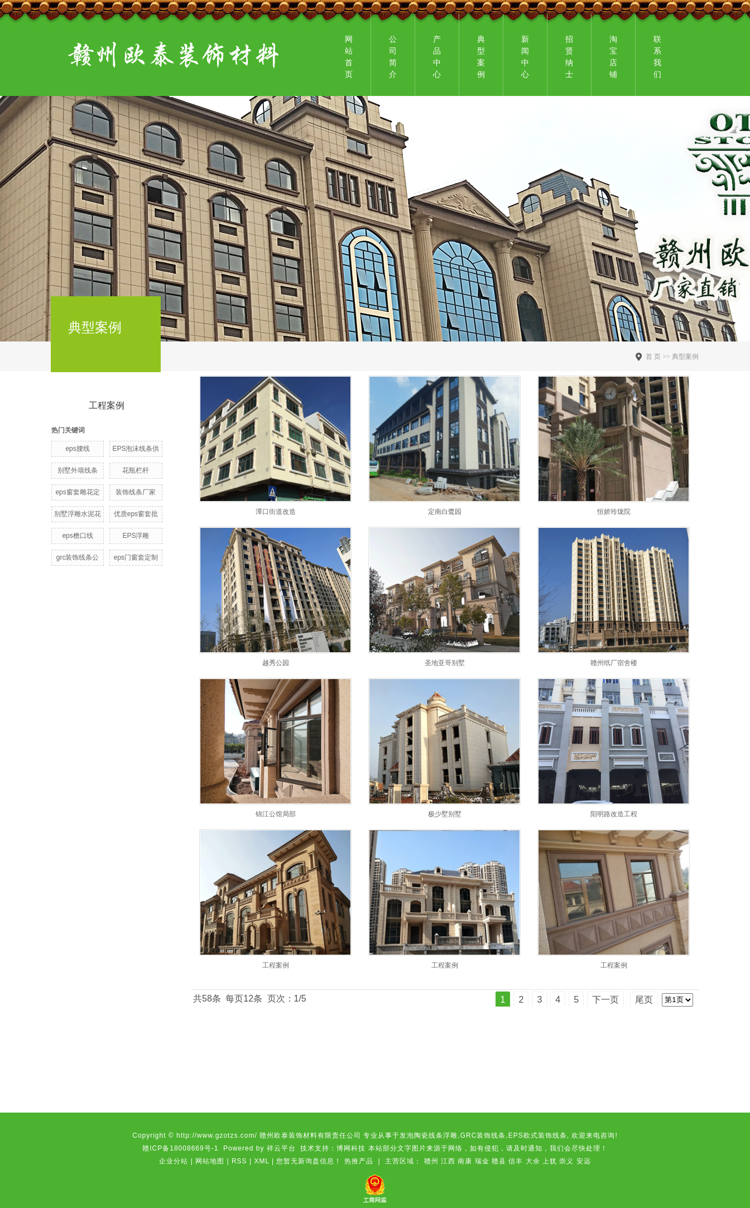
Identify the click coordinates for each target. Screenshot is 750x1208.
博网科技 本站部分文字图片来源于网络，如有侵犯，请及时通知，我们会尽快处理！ (471, 1148)
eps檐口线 (77, 536)
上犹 (549, 1161)
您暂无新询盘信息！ (309, 1161)
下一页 (605, 999)
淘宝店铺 (613, 57)
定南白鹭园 (444, 512)
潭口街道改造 (276, 512)
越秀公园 (275, 663)
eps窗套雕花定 (77, 492)
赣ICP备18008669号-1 (180, 1148)
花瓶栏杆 (135, 470)
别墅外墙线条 (77, 470)
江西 (448, 1161)
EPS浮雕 (135, 536)
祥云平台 (281, 1148)
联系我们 (657, 57)
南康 (465, 1161)
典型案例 (481, 57)
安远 (583, 1161)
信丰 (515, 1161)
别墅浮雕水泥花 (77, 514)
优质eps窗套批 (136, 514)
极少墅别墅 (444, 814)
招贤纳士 (569, 57)
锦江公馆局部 (276, 814)
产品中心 (437, 57)
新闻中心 (525, 57)
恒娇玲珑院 (614, 512)
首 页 (653, 356)
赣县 (499, 1161)
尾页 (644, 999)
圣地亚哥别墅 (445, 663)
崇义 (566, 1161)
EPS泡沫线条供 (135, 449)
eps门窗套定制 (136, 557)
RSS (239, 1161)
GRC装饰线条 (483, 1135)
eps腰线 (77, 449)
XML (261, 1161)
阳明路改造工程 (613, 814)
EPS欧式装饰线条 (537, 1135)
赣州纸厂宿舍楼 (613, 663)
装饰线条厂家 (136, 492)
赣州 (431, 1161)
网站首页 (349, 57)
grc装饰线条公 (77, 557)
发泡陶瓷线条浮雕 (429, 1135)
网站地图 (209, 1161)
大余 (533, 1161)
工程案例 (106, 405)
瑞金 (482, 1161)
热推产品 (358, 1161)
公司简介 (393, 57)
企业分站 (173, 1161)
